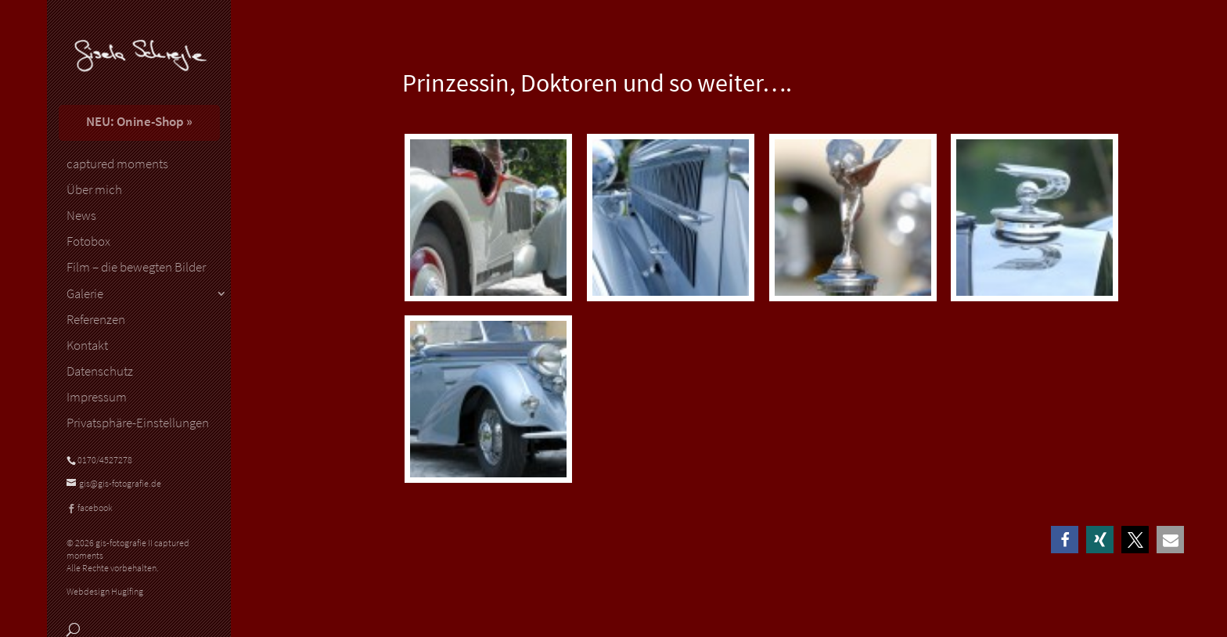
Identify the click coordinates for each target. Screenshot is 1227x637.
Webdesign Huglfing (105, 591)
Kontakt (87, 346)
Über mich (94, 190)
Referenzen (96, 320)
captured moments (117, 164)
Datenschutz (100, 372)
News (81, 216)
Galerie (85, 294)
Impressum (97, 397)
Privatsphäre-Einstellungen (138, 423)
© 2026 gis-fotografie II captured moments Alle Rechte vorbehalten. (128, 555)
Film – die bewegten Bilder (136, 267)
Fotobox (88, 242)
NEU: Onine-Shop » (139, 121)
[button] (1064, 539)
